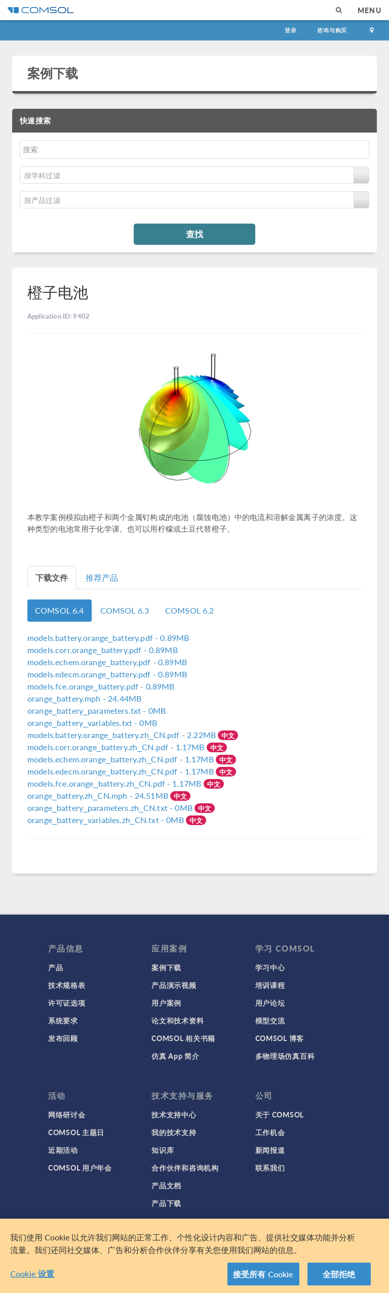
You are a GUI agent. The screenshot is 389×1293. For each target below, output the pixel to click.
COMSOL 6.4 (59, 610)
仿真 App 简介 (175, 1056)
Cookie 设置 (32, 1277)
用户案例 (166, 1003)
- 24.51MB (98, 795)
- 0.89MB (108, 637)
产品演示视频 (173, 985)
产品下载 (166, 1203)
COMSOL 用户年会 (80, 1167)
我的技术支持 (173, 1132)
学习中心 (270, 967)
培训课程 (270, 985)
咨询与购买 (332, 30)
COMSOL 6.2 (189, 610)
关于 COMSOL (279, 1114)
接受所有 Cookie (263, 1278)
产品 (55, 967)
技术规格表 (67, 985)
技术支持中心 (173, 1114)
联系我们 (270, 1167)
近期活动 (63, 1150)
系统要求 (63, 1020)
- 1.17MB (117, 747)
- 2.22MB (122, 735)
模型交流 (270, 1020)
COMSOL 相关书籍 (183, 1038)
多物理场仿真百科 (285, 1056)
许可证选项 (67, 1003)
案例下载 (53, 73)
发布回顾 (63, 1038)
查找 (194, 234)
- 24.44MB (84, 698)
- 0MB (96, 710)
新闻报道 (270, 1150)
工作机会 (270, 1132)
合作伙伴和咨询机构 (184, 1167)
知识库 (162, 1150)
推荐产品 (102, 577)
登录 (291, 30)
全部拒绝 (339, 1278)
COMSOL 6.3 (124, 610)
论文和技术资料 (177, 1020)
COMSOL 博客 (279, 1038)
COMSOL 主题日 (76, 1132)
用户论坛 (270, 1003)
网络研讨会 (67, 1114)
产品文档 (166, 1185)
